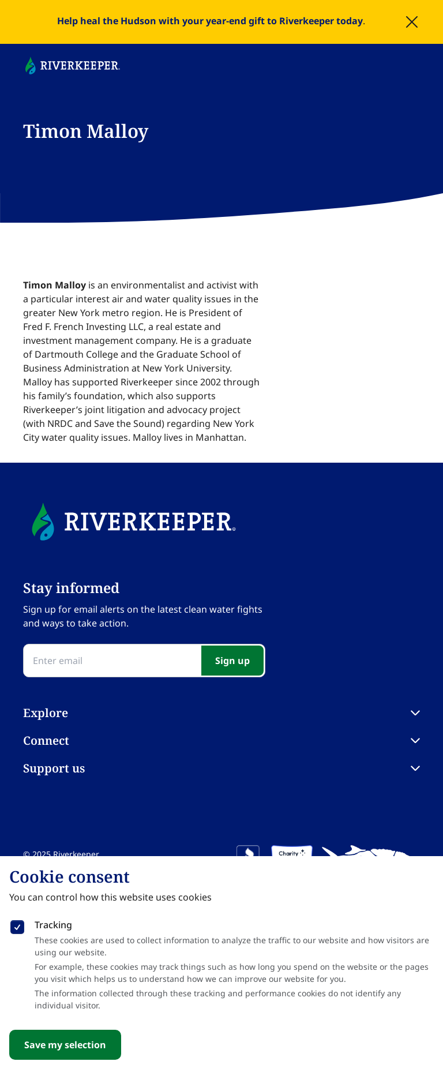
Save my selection (65, 1044)
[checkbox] (17, 925)
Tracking (53, 924)
